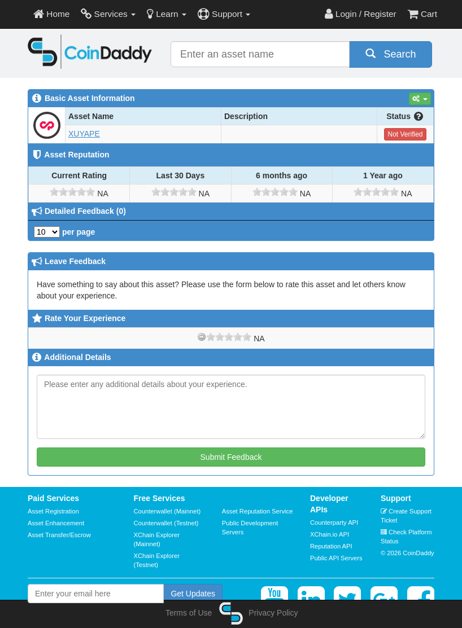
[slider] (72, 191)
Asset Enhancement (56, 523)
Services (108, 14)
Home (51, 14)
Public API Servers (336, 558)
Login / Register (360, 14)
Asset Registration (53, 511)
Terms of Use (188, 612)
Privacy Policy (273, 612)
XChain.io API (329, 534)
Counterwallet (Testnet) (166, 523)
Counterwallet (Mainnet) (167, 511)
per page (64, 232)
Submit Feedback (231, 457)
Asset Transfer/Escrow (59, 535)
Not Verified (404, 134)
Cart (422, 14)
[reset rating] (201, 336)
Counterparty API (334, 522)
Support (224, 14)
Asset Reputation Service (257, 511)
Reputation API (331, 546)
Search (390, 54)
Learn (166, 14)
